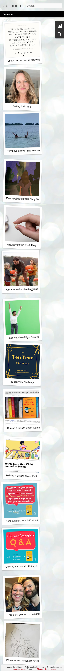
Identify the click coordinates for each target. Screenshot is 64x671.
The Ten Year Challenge (22, 382)
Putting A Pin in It (22, 106)
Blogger (40, 669)
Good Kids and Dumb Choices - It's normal (28, 520)
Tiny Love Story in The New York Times (28, 150)
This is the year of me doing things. (26, 614)
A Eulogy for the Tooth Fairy (21, 245)
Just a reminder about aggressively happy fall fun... (33, 289)
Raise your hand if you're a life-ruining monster (32, 337)
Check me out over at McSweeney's (26, 60)
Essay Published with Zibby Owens (24, 199)
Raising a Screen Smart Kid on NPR (26, 428)
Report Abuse (50, 669)
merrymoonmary (19, 669)
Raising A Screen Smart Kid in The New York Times (33, 476)
